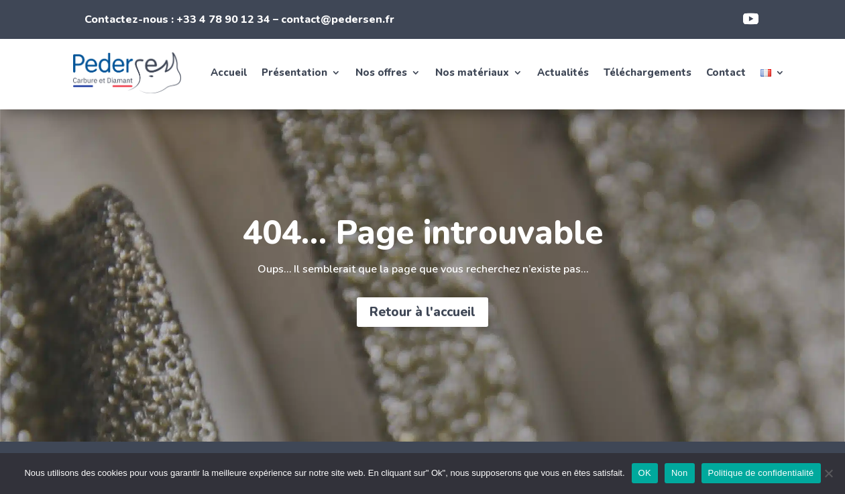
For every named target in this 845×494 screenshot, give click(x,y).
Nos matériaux (472, 72)
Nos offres (381, 72)
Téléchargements (647, 72)
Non (679, 473)
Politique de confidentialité (761, 473)
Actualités (563, 72)
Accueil (229, 72)
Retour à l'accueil (422, 312)
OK (644, 473)
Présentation (294, 72)
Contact (726, 72)
